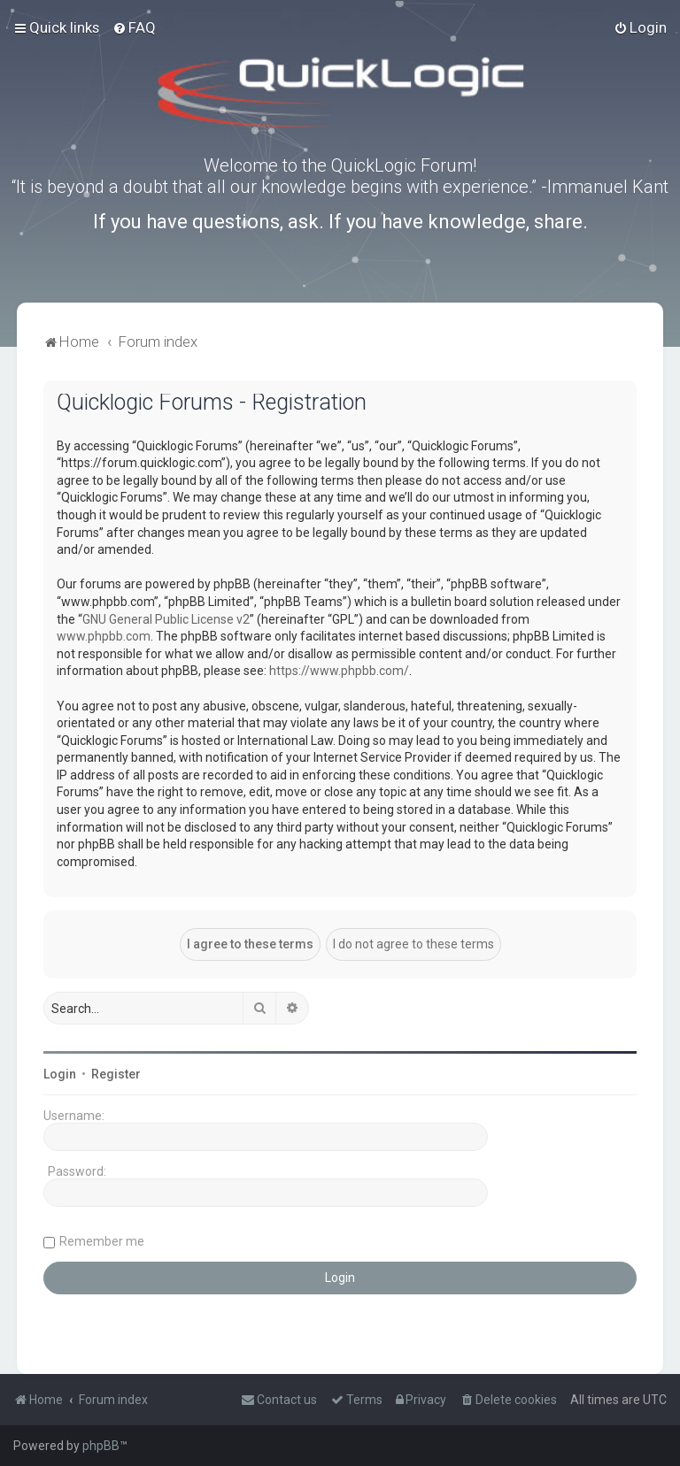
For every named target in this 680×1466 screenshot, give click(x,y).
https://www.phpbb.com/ (339, 671)
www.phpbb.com (104, 636)
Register (116, 1074)
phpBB (101, 1446)
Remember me (101, 1241)
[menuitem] (134, 27)
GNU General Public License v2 (166, 619)
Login (59, 1074)
